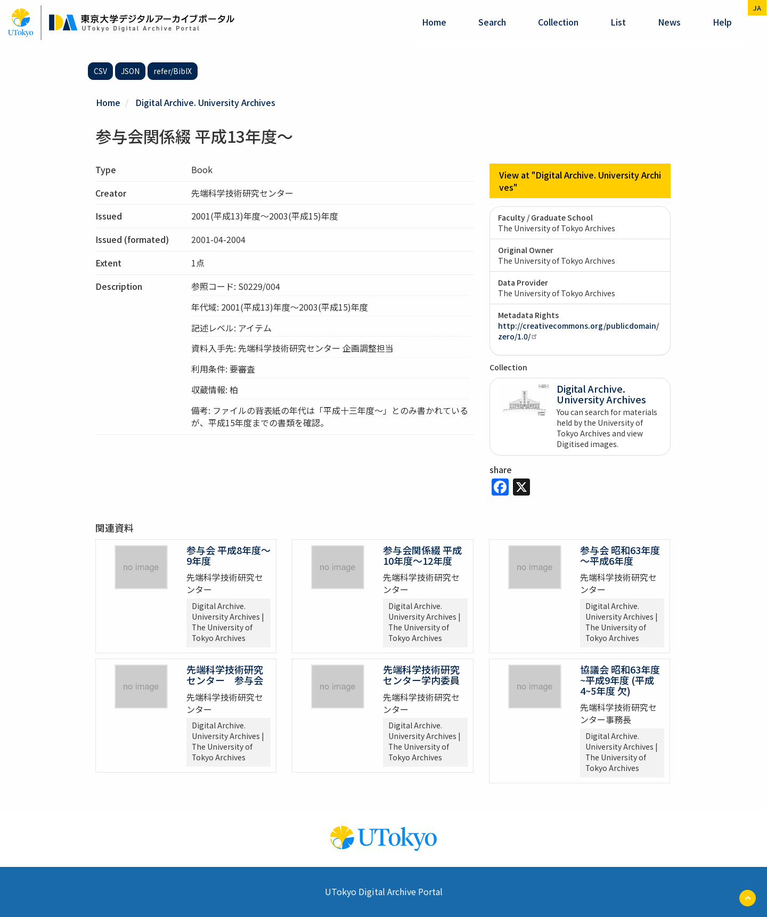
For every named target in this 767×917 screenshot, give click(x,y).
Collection (558, 21)
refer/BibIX (172, 71)
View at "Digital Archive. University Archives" (580, 180)
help (722, 21)
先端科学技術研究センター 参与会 (224, 674)
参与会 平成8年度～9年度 (228, 555)
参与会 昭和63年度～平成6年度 (620, 555)
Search (492, 21)
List (618, 21)
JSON (130, 71)
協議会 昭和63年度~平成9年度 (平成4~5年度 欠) (620, 679)
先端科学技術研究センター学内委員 (421, 674)
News (669, 21)
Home (434, 21)
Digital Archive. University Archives (205, 102)
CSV (100, 71)
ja (757, 8)
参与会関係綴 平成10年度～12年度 (422, 555)
